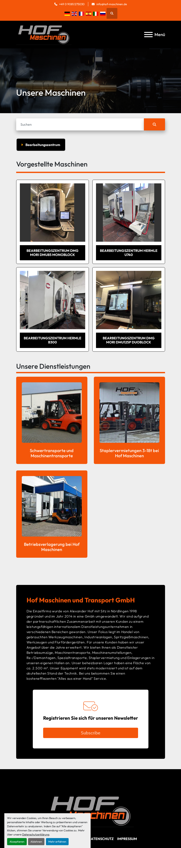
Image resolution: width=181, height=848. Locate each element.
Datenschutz (101, 839)
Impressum (127, 839)
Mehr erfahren (57, 841)
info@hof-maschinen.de (111, 4)
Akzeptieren (16, 841)
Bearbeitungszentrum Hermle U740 (128, 252)
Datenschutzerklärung (35, 834)
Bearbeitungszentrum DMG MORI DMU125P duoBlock (129, 340)
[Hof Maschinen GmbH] (90, 810)
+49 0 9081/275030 (72, 4)
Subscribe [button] (90, 733)
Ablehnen (36, 841)
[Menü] (148, 34)
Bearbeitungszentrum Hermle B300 (52, 340)
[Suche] (80, 124)
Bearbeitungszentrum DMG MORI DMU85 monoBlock (53, 252)
